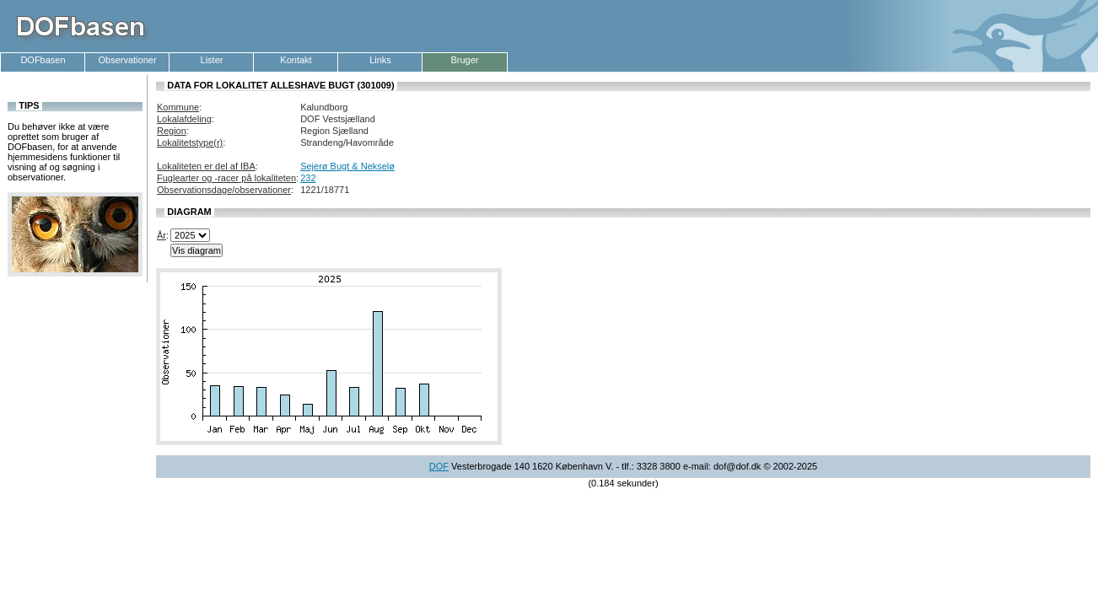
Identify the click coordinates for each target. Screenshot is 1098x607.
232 (307, 178)
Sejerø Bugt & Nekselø (347, 166)
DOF (439, 466)
